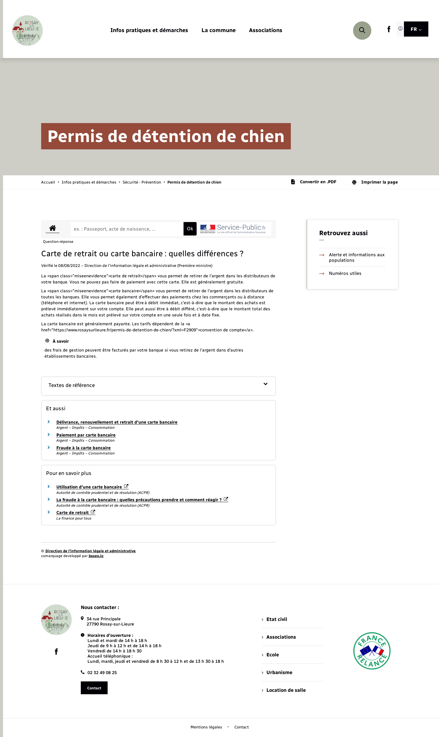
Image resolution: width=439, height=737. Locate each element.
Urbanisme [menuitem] (277, 672)
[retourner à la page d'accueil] (27, 30)
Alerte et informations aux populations (352, 257)
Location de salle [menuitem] (284, 690)
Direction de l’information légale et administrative (90, 551)
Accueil (48, 182)
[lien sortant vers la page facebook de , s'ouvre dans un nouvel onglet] (388, 31)
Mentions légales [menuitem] (206, 727)
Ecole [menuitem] (270, 655)
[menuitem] (149, 31)
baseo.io (96, 556)
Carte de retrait (75, 512)
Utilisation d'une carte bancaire (92, 487)
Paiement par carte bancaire (86, 435)
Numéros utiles (340, 273)
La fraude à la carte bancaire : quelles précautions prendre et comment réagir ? (142, 499)
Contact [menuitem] (241, 727)
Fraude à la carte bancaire (83, 448)
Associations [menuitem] (279, 637)
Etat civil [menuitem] (274, 619)
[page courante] (194, 182)
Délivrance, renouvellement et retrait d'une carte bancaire (116, 422)
